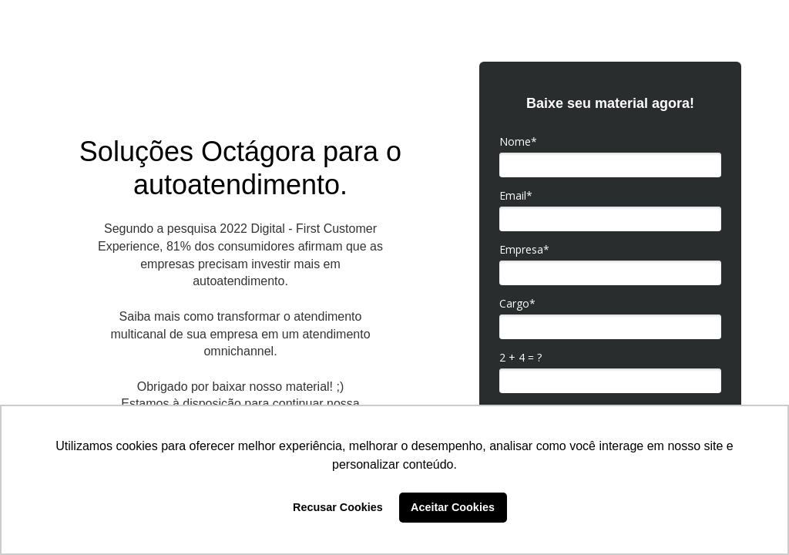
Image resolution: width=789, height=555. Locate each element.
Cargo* (517, 304)
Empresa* (524, 250)
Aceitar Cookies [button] (453, 507)
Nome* (518, 142)
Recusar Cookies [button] (338, 507)
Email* (515, 196)
